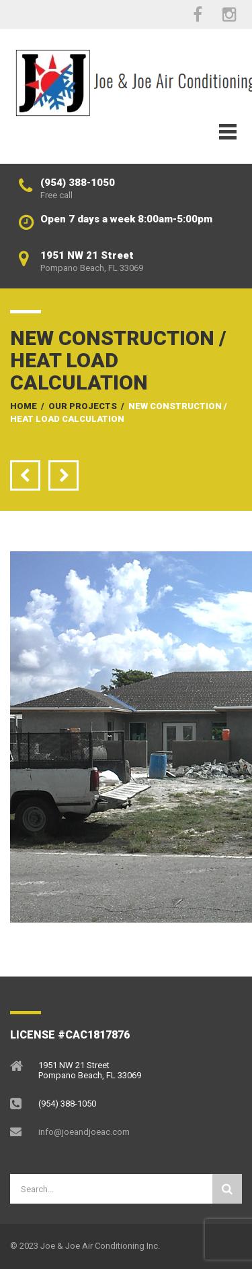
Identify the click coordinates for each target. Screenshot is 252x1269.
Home (23, 406)
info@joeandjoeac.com (84, 1132)
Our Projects (82, 406)
